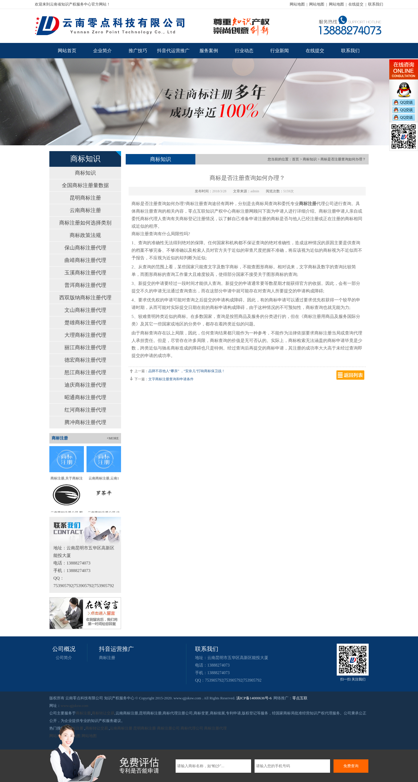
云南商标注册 (85, 210)
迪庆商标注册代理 (85, 385)
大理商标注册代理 (85, 335)
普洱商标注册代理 (85, 285)
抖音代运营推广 (173, 50)
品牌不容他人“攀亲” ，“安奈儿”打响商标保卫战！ (186, 371)
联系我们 (375, 4)
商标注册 (107, 658)
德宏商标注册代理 (85, 360)
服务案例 (208, 50)
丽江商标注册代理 (85, 347)
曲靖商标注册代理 (85, 260)
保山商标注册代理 (85, 248)
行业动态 (244, 50)
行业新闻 (279, 50)
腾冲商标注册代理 (85, 422)
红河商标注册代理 (85, 410)
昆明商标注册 (85, 198)
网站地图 (297, 4)
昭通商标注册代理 (85, 397)
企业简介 (102, 50)
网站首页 (67, 50)
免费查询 (350, 766)
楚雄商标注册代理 (85, 322)
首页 (295, 159)
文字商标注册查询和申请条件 (171, 379)
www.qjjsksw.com (74, 705)
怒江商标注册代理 (85, 372)
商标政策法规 (85, 235)
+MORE (113, 438)
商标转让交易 (103, 713)
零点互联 (299, 698)
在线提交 (355, 4)
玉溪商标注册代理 (85, 273)
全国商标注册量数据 (85, 185)
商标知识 (85, 173)
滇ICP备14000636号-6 (254, 698)
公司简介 (64, 658)
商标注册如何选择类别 (85, 223)
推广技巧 (138, 50)
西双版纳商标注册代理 (85, 298)
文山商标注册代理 (85, 310)
